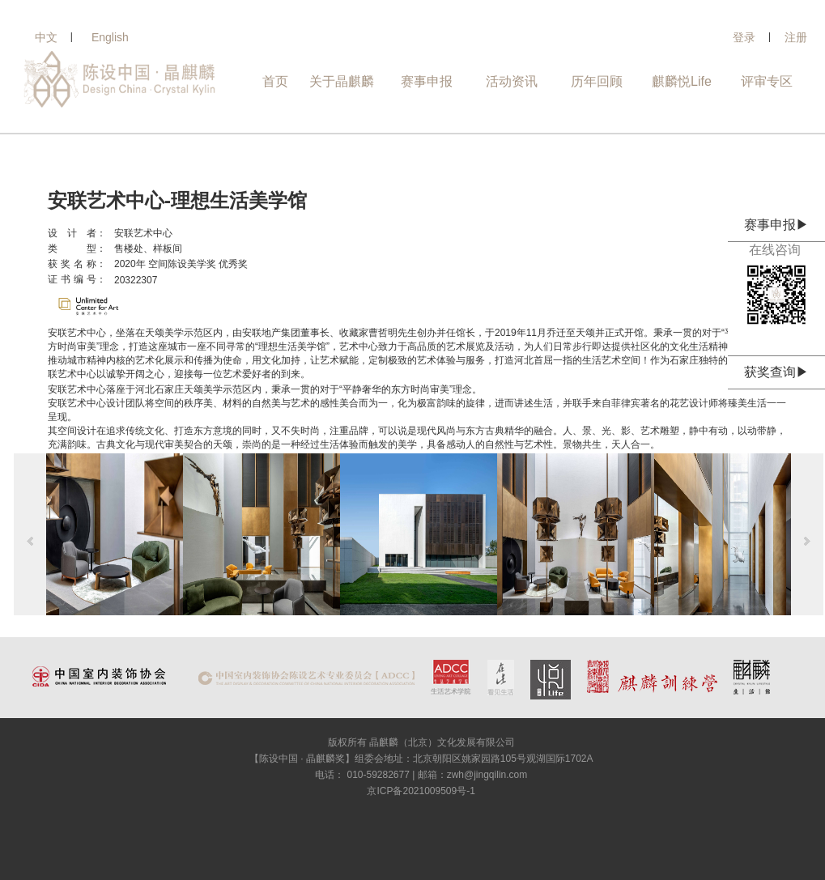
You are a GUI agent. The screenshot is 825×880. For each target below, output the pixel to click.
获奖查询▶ (776, 372)
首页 (275, 81)
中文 (46, 37)
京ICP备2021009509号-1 (420, 791)
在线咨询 (776, 250)
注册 (796, 37)
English (110, 37)
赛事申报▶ (776, 225)
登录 (744, 37)
